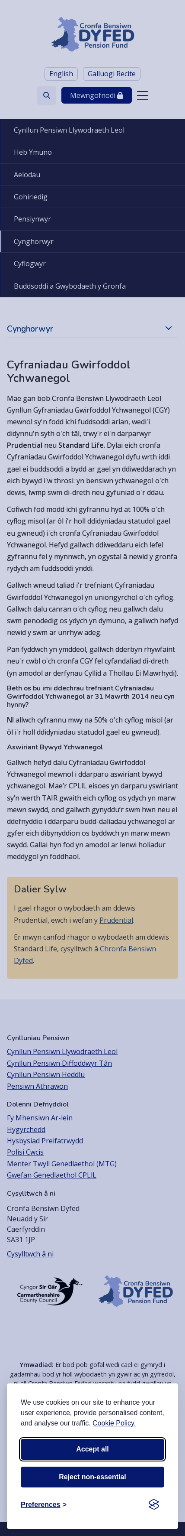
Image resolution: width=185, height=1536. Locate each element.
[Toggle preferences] (44, 1504)
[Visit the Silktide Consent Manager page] (154, 1504)
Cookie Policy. (114, 1423)
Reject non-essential (92, 1477)
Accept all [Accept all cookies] (92, 1449)
